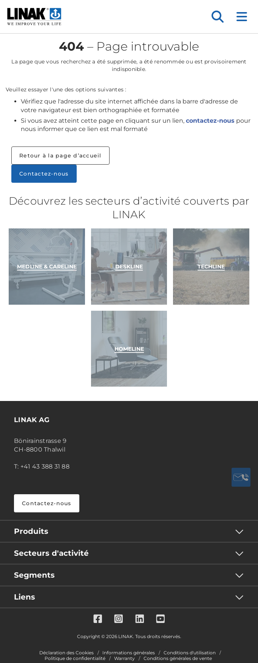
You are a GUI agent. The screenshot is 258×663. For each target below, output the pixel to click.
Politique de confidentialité (75, 658)
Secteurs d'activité (51, 553)
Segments (34, 575)
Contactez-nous (44, 173)
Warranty (124, 658)
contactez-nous (210, 120)
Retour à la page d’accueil (60, 155)
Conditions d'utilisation (190, 652)
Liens (24, 596)
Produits (31, 531)
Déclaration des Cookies (66, 652)
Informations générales (128, 652)
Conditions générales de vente (178, 658)
